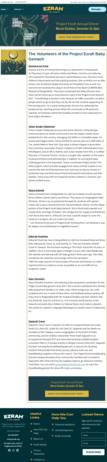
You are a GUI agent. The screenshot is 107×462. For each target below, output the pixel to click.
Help (4, 9)
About (19, 9)
